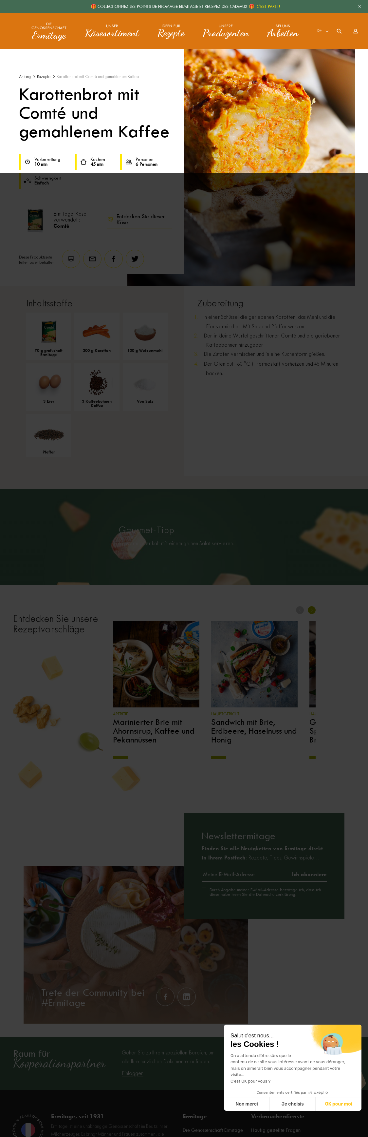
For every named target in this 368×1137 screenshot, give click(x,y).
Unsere (226, 31)
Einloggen (132, 1073)
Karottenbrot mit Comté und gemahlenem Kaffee (98, 77)
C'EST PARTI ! (268, 6)
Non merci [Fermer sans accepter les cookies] (246, 1104)
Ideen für (170, 31)
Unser (112, 31)
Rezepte (43, 77)
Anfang (25, 77)
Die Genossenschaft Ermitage (213, 1130)
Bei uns (282, 31)
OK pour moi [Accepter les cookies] (338, 1104)
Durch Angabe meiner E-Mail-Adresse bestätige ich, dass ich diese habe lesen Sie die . (265, 892)
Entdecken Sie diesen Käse (136, 219)
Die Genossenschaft (48, 31)
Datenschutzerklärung (275, 894)
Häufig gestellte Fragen (276, 1130)
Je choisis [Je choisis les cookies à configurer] (293, 1104)
